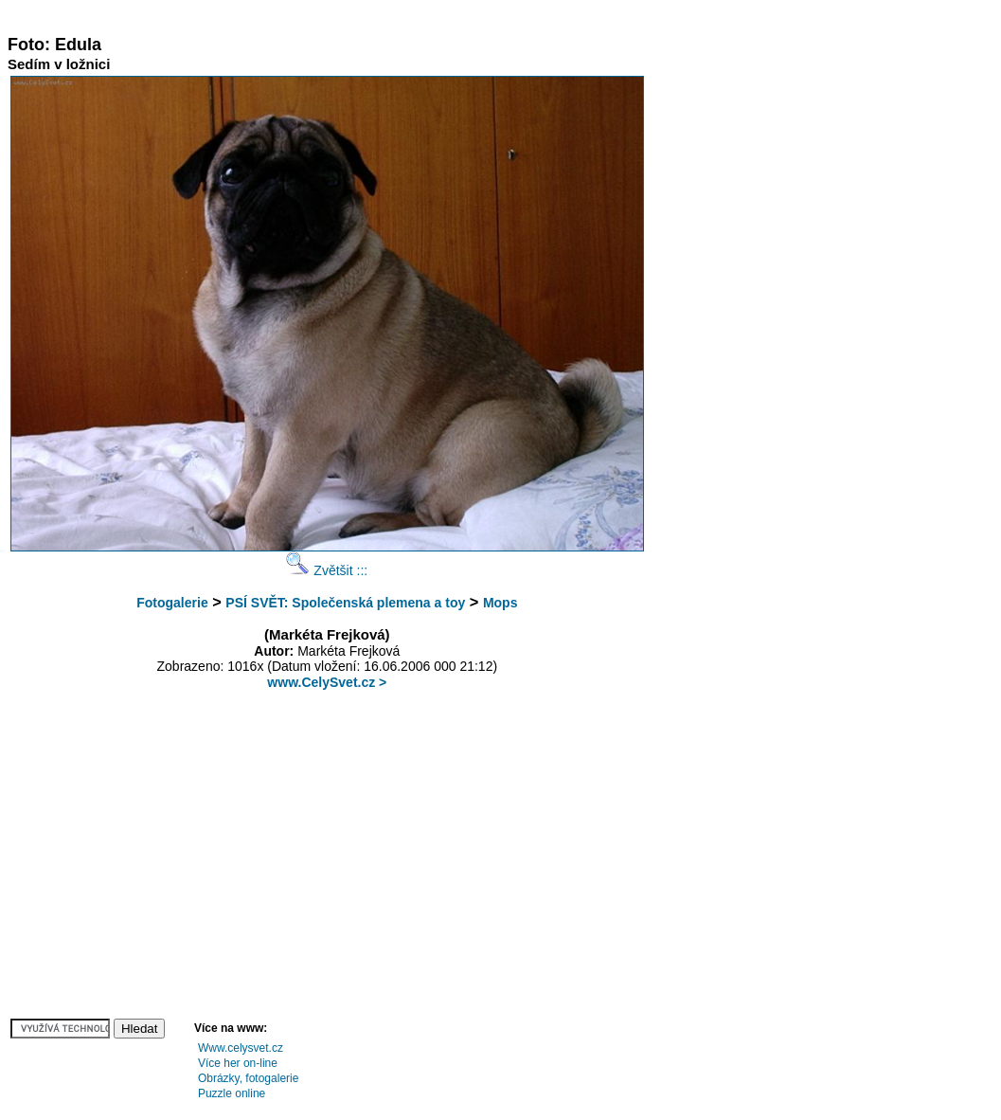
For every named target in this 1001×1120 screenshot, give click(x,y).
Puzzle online (231, 1093)
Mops (500, 602)
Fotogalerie (171, 602)
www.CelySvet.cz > (326, 682)
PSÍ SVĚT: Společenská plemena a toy (345, 602)
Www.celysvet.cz (240, 1048)
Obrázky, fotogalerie (248, 1078)
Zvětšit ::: (326, 570)
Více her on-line (237, 1063)
